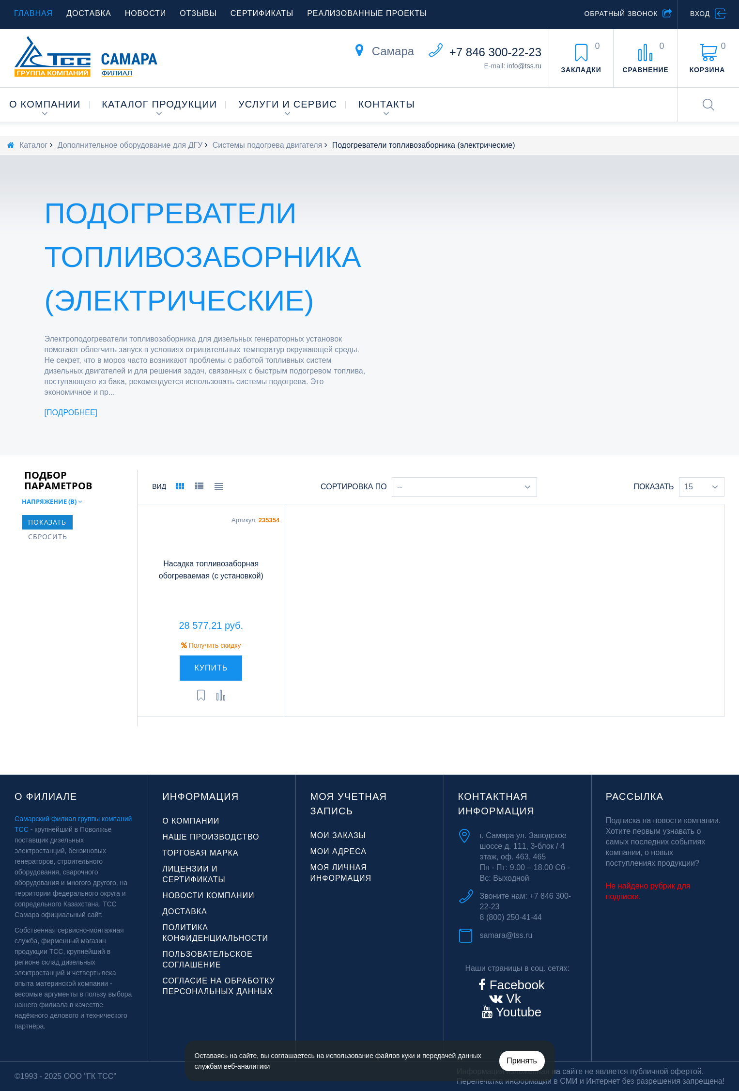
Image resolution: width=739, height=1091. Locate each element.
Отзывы (198, 13)
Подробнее (70, 412)
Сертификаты (262, 13)
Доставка (88, 13)
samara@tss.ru (506, 935)
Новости (146, 13)
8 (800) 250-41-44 (511, 917)
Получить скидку (211, 645)
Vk (512, 998)
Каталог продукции (159, 104)
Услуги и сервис (287, 104)
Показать (653, 487)
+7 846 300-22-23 (495, 52)
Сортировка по (354, 487)
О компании (45, 104)
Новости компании (208, 895)
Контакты (387, 104)
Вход (700, 13)
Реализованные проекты (367, 13)
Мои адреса (338, 851)
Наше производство (210, 837)
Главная (33, 13)
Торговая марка (200, 853)
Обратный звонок (621, 13)
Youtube (517, 1012)
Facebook (515, 985)
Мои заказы (338, 835)
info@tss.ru (524, 66)
